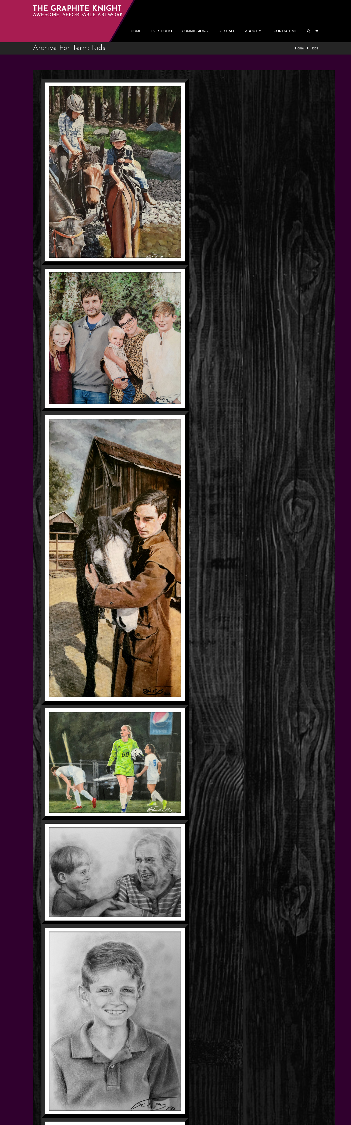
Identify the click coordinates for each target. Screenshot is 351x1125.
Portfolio (161, 31)
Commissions (195, 31)
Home (136, 31)
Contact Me (285, 31)
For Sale (226, 31)
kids (315, 48)
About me (254, 31)
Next (67, 1080)
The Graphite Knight (77, 9)
